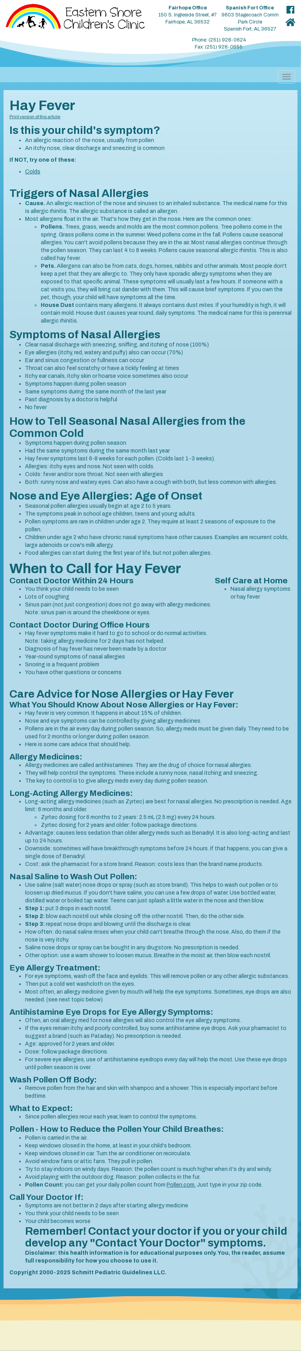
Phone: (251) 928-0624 (219, 40)
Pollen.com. (181, 1185)
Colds (32, 172)
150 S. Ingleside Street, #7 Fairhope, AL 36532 (187, 15)
